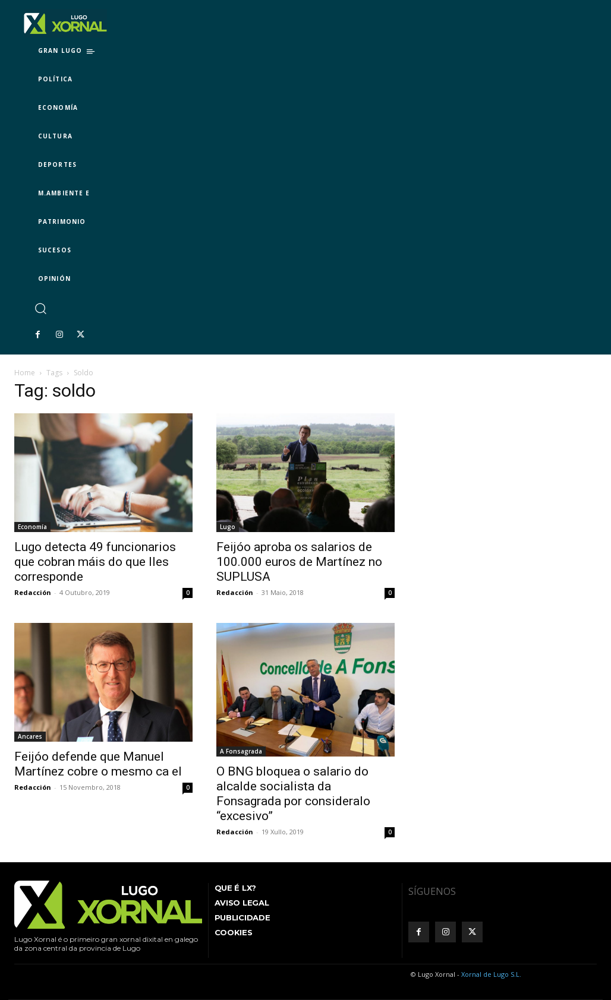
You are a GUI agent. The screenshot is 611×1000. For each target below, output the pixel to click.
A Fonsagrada (241, 751)
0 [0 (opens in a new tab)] (390, 592)
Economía (32, 527)
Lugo (227, 527)
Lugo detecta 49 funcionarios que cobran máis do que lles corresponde (95, 562)
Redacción (32, 592)
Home (24, 373)
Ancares (30, 736)
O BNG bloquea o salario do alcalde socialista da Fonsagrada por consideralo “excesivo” (293, 793)
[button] (40, 308)
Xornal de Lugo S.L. (491, 974)
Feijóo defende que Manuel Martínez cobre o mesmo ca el (98, 764)
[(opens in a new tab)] (305, 472)
